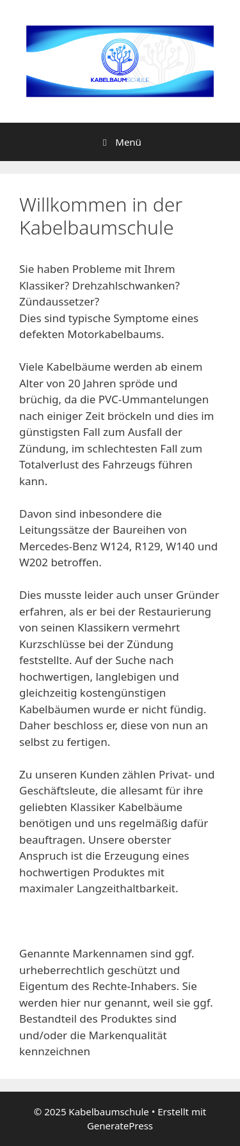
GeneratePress (120, 1125)
